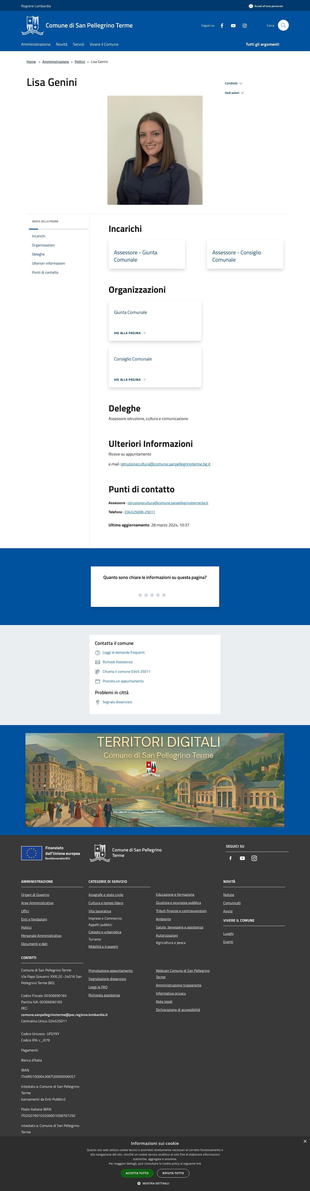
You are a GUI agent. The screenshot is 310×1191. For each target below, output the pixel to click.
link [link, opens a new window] (198, 1164)
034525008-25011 (140, 512)
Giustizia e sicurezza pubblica (178, 902)
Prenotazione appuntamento (111, 970)
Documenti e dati (34, 943)
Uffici (25, 911)
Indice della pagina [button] (45, 221)
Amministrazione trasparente (178, 985)
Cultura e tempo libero (106, 903)
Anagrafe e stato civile (106, 894)
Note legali (164, 1001)
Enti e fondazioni (34, 919)
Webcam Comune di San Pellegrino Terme (183, 974)
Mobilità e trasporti (103, 946)
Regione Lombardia (36, 6)
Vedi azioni (235, 93)
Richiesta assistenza (104, 995)
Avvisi (228, 911)
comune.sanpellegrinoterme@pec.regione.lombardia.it (64, 1014)
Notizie (228, 894)
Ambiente (163, 919)
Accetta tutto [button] (137, 1173)
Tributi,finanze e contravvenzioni (181, 910)
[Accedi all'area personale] (266, 6)
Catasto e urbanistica (105, 932)
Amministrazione (55, 61)
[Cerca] (283, 25)
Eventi (228, 941)
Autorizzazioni (167, 935)
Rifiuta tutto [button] (173, 1173)
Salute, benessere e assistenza (179, 927)
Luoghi (228, 933)
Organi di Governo (35, 894)
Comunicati (232, 903)
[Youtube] (231, 25)
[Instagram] (242, 25)
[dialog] (155, 1164)
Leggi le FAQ (98, 987)
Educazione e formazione (175, 894)
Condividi (234, 83)
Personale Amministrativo (41, 935)
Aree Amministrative (37, 903)
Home (31, 61)
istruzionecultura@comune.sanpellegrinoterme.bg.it (165, 464)
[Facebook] (220, 25)
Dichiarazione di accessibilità (178, 1009)
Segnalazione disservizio (107, 978)
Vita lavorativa (100, 911)
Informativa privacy (171, 993)
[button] (155, 1183)
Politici (80, 61)
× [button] (305, 1141)
